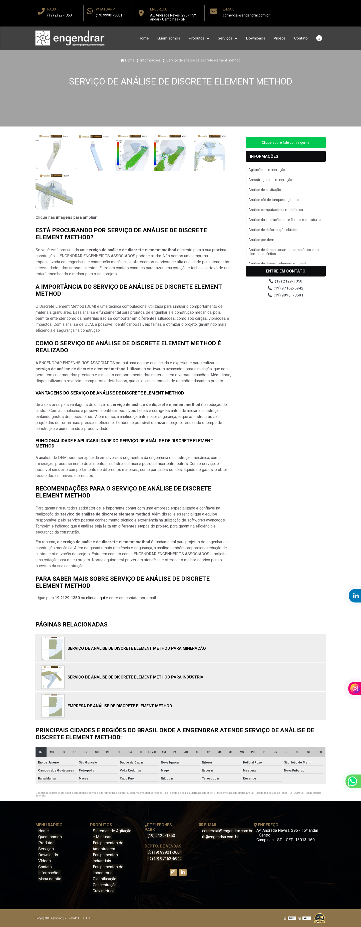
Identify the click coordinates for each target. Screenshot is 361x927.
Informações (150, 60)
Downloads (254, 38)
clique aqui (95, 598)
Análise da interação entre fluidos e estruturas (284, 220)
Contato (300, 38)
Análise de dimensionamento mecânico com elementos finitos (283, 252)
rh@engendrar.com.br (220, 836)
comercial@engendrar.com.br (246, 15)
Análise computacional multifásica (275, 210)
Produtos (195, 38)
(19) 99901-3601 (109, 15)
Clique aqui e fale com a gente (285, 142)
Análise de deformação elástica (273, 230)
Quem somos (166, 38)
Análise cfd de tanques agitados (273, 200)
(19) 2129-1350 (59, 15)
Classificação (104, 878)
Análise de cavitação (264, 190)
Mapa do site (49, 878)
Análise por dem (261, 240)
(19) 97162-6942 (286, 288)
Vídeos (279, 38)
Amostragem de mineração (270, 180)
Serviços (224, 38)
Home (140, 38)
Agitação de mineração (266, 170)
